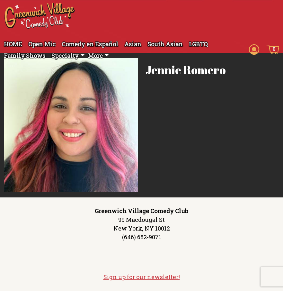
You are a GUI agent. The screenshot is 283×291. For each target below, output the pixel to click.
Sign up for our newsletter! (141, 277)
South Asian (165, 44)
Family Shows (24, 55)
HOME (13, 44)
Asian (132, 44)
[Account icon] (254, 49)
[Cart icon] (272, 49)
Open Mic (42, 44)
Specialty (65, 55)
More (95, 55)
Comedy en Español (90, 44)
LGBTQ (198, 44)
